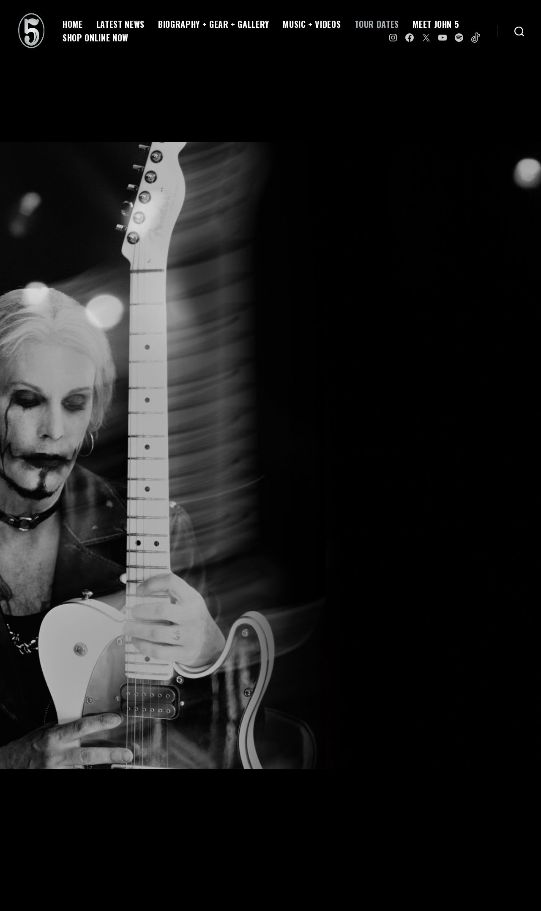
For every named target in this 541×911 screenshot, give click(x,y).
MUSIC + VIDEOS (312, 24)
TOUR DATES (377, 24)
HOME (73, 24)
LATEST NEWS (120, 24)
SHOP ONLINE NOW (95, 38)
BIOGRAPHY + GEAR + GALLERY (213, 24)
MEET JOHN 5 (436, 24)
